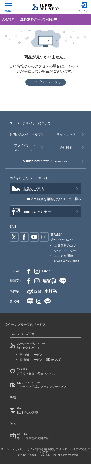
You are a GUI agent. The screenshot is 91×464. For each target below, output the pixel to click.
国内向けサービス (31, 354)
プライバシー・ (25, 147)
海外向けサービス (41, 359)
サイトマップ (66, 134)
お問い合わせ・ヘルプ (25, 134)
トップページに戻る (45, 82)
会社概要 (66, 147)
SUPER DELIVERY (45, 161)
